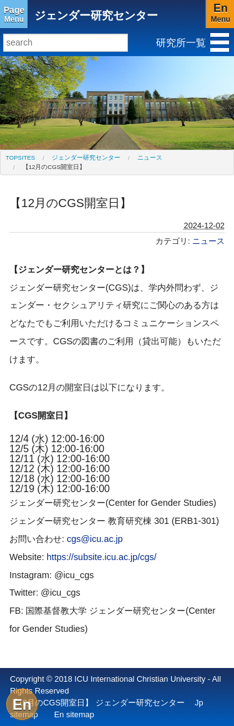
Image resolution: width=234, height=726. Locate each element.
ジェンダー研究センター (96, 15)
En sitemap (74, 714)
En (22, 704)
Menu (14, 14)
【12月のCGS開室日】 (53, 166)
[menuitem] (20, 157)
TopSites (20, 157)
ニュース (149, 157)
